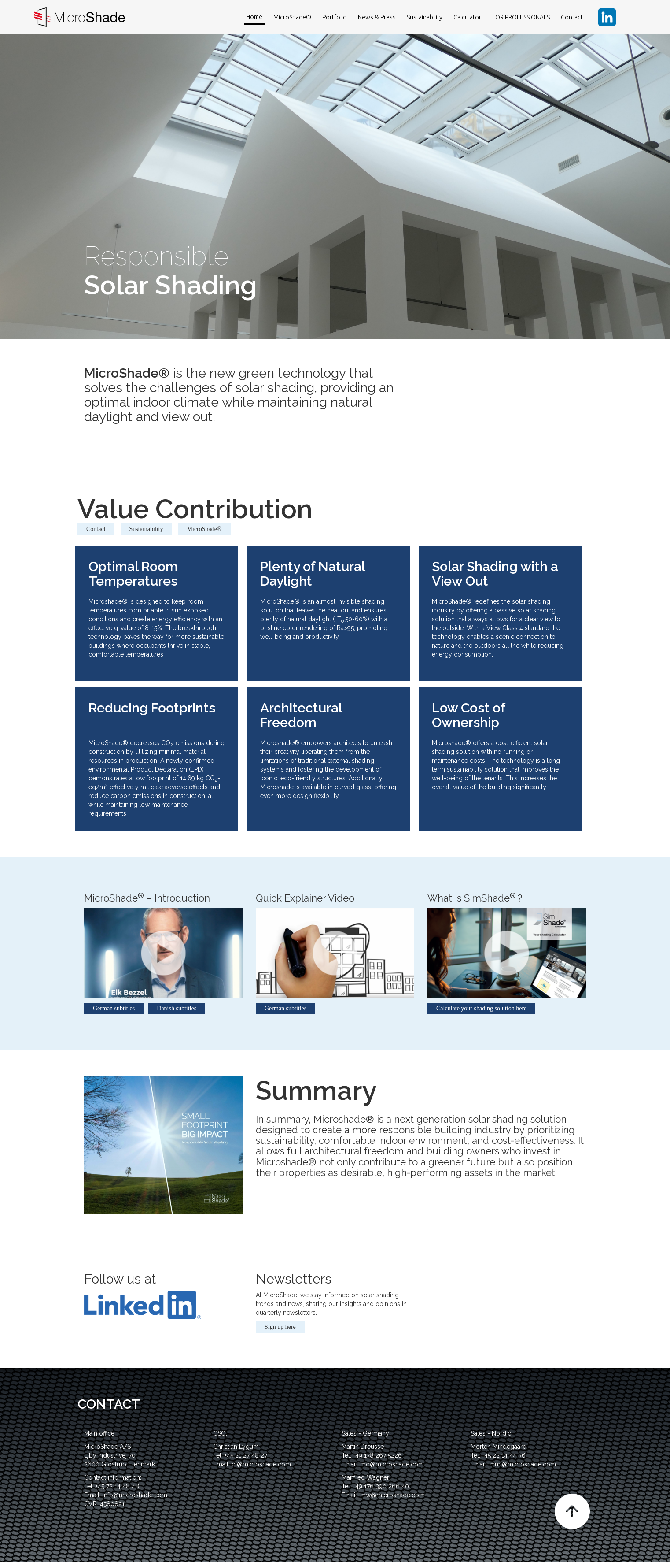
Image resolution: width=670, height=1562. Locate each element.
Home (254, 16)
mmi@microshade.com (522, 1464)
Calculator (467, 17)
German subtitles (114, 1008)
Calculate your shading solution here (481, 1008)
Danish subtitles (176, 1008)
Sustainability (424, 17)
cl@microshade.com (261, 1464)
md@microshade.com (392, 1464)
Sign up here (280, 1327)
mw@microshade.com (392, 1495)
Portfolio (334, 17)
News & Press (377, 17)
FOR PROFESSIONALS (521, 17)
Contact (572, 17)
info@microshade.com (135, 1495)
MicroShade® (292, 17)
